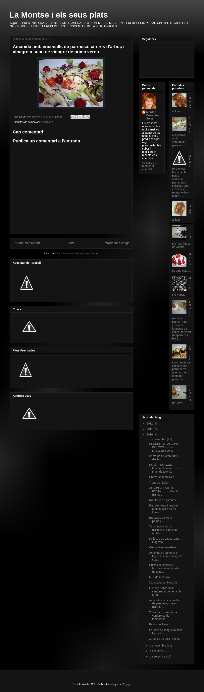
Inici (71, 243)
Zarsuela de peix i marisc (164, 638)
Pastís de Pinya (159, 624)
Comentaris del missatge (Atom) (80, 253)
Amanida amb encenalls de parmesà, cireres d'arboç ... (164, 604)
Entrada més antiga (116, 243)
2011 (150, 429)
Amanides (47, 121)
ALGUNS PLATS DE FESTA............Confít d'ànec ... (163, 491)
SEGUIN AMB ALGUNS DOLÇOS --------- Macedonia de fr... (164, 447)
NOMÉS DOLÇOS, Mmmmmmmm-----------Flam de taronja (165, 468)
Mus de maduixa (159, 577)
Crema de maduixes (161, 477)
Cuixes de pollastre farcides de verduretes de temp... (164, 568)
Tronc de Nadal (158, 482)
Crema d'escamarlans (162, 547)
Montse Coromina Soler (152, 115)
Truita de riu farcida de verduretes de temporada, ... (163, 616)
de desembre (158, 439)
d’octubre (156, 651)
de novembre (158, 645)
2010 (150, 434)
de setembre (158, 656)
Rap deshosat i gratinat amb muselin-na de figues (163, 509)
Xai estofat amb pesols (163, 582)
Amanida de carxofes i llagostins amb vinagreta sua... (165, 556)
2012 (150, 423)
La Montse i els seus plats (59, 14)
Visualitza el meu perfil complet (149, 166)
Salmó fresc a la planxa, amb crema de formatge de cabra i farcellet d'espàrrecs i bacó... (181, 320)
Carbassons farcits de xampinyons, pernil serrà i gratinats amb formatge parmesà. (181, 362)
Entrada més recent (26, 243)
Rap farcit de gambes (162, 500)
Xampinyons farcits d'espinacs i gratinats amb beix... (163, 530)
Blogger (126, 684)
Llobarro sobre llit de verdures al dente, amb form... (165, 591)
